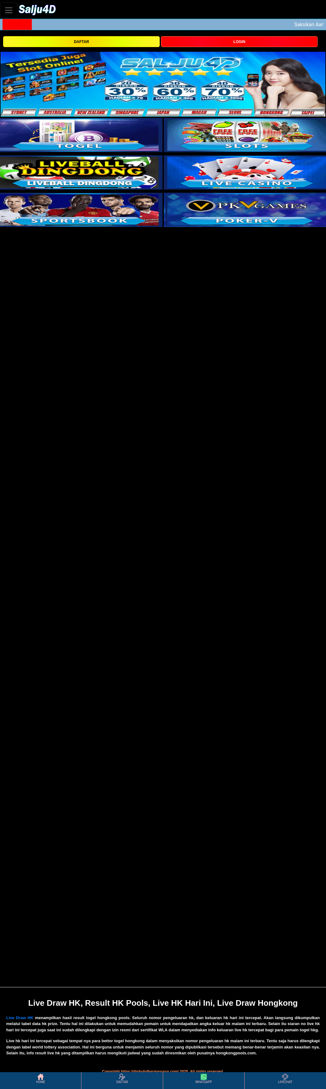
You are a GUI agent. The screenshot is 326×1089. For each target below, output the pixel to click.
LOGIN (239, 42)
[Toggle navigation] (8, 10)
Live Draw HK (19, 1017)
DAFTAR (81, 42)
